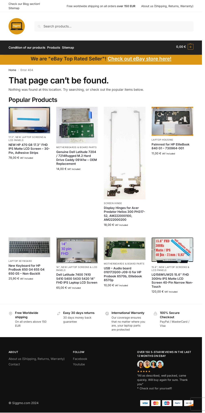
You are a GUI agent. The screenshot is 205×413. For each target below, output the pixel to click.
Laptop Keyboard (20, 259)
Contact (14, 362)
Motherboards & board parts (76, 145)
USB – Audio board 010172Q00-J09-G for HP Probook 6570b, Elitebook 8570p (123, 272)
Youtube (79, 362)
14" (58, 265)
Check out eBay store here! (139, 57)
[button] (184, 47)
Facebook (80, 357)
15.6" (154, 265)
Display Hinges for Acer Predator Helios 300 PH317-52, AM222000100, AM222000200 (124, 212)
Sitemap (14, 8)
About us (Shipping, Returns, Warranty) (167, 6)
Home (12, 68)
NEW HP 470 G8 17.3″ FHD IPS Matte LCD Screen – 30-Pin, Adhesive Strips (29, 147)
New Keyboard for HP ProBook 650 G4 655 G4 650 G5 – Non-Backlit (26, 268)
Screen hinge (113, 201)
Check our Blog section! (24, 3)
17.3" (11, 135)
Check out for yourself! (156, 386)
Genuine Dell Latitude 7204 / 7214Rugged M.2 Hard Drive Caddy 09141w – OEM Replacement (76, 156)
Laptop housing (162, 138)
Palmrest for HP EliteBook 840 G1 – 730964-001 (171, 145)
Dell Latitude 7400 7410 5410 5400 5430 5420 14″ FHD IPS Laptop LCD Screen (76, 277)
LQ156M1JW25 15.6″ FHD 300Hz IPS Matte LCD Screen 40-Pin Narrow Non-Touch (172, 279)
